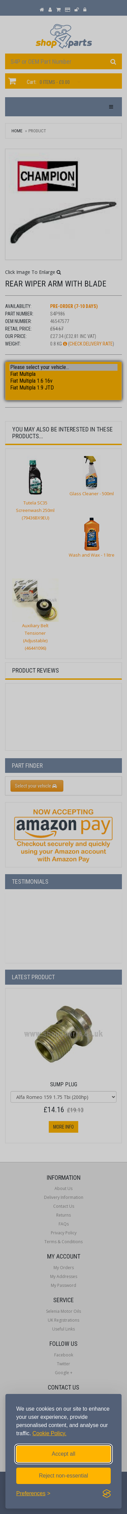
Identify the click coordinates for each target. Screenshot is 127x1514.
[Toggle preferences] (33, 1493)
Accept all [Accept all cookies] (63, 1454)
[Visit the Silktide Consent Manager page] (107, 1493)
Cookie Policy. (49, 1433)
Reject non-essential (63, 1476)
